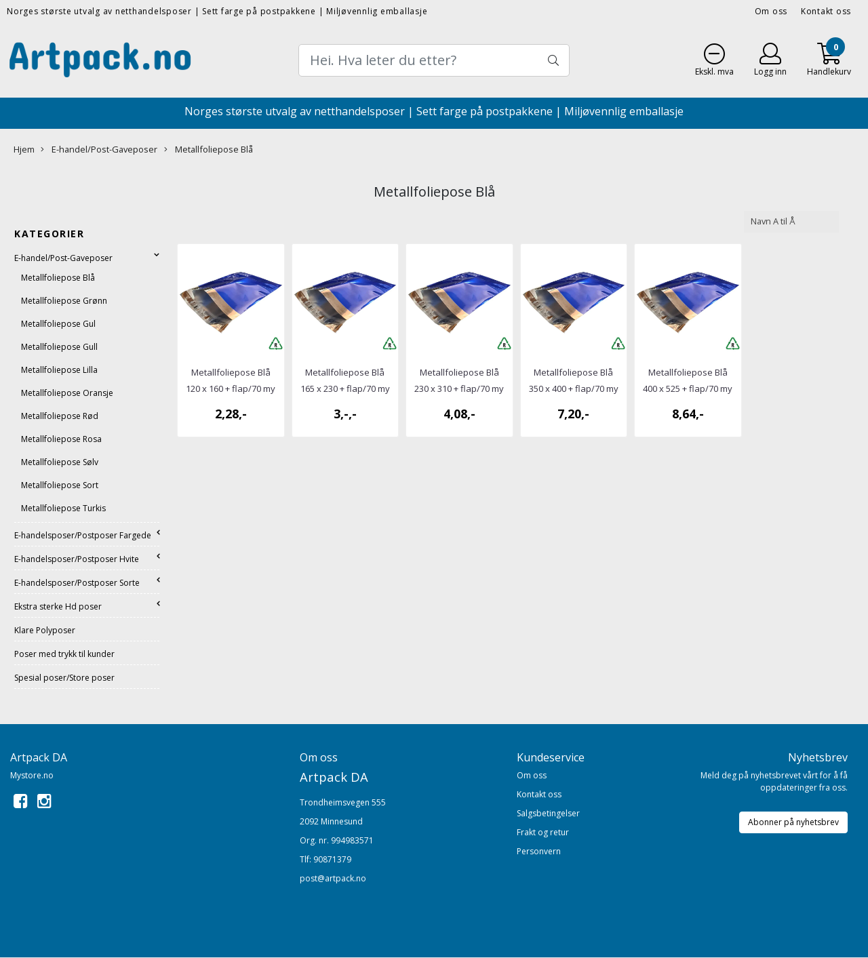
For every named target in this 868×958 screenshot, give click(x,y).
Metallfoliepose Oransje (67, 393)
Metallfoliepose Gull (59, 347)
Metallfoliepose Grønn (64, 300)
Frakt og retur (543, 832)
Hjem (24, 149)
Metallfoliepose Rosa (61, 439)
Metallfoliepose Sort (59, 485)
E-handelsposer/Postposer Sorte (77, 582)
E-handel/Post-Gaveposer (99, 149)
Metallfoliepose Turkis (63, 508)
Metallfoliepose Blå (208, 149)
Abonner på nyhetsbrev (793, 822)
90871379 (332, 859)
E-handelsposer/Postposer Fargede (82, 535)
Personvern (539, 851)
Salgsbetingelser (548, 813)
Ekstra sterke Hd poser (58, 606)
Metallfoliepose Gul (58, 324)
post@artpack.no (333, 878)
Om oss (771, 11)
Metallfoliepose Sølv (59, 462)
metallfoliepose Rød (59, 416)
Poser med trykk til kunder (64, 654)
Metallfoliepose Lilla (59, 370)
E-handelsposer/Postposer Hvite (76, 559)
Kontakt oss (826, 11)
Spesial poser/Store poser (64, 677)
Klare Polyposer (44, 630)
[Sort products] (791, 221)
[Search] (434, 60)
